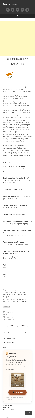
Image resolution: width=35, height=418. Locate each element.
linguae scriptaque (10, 4)
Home (18, 333)
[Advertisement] (17, 38)
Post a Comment (9, 342)
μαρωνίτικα (18, 319)
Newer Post (7, 333)
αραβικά (13, 319)
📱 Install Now (17, 392)
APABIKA (8, 319)
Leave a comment (10, 317)
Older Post (28, 333)
